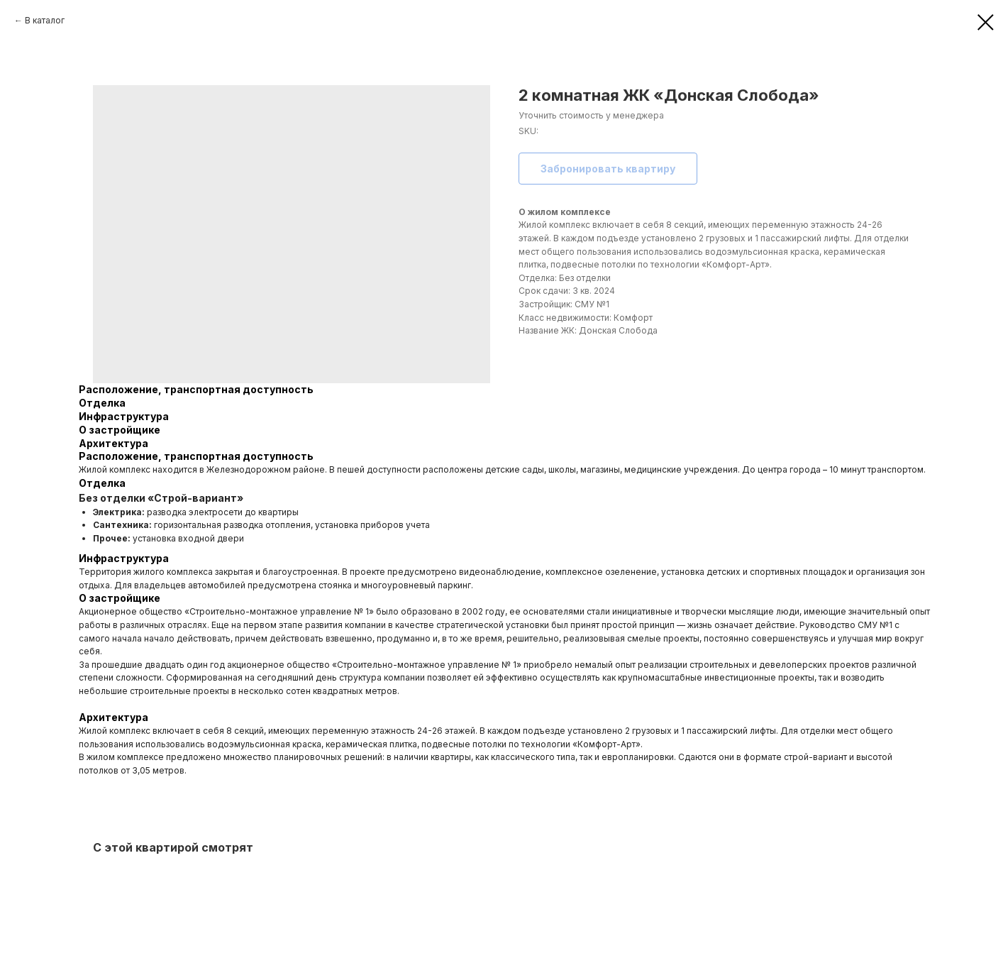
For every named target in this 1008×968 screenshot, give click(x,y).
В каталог (45, 20)
